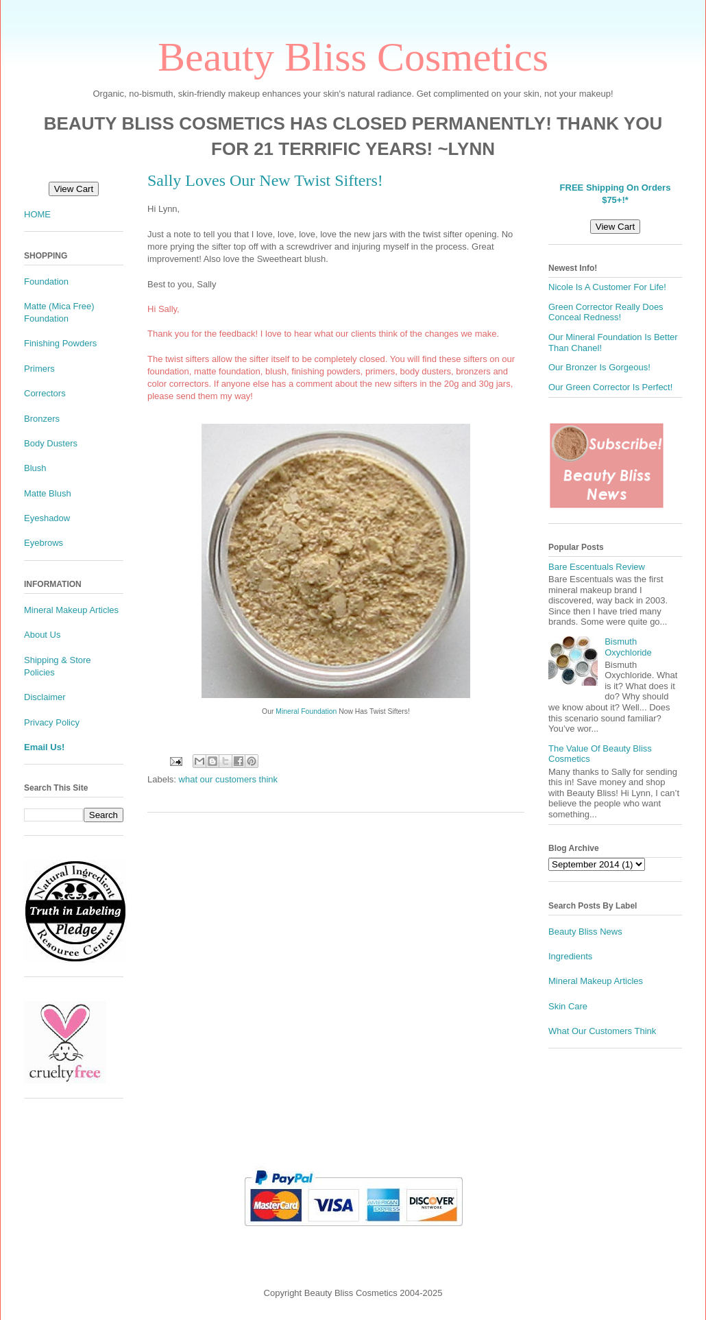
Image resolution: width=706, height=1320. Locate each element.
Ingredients (570, 956)
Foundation (46, 281)
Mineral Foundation (306, 711)
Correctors (45, 393)
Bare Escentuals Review (596, 567)
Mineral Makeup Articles (71, 610)
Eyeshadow (47, 518)
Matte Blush (47, 493)
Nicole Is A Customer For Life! (607, 287)
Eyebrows (43, 543)
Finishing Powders (60, 343)
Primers (39, 368)
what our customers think (228, 779)
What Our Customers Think (602, 1031)
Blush (35, 468)
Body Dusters (50, 443)
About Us (42, 634)
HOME (37, 214)
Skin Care (567, 1006)
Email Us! (44, 747)
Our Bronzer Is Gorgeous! (599, 367)
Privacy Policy (52, 722)
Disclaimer (45, 697)
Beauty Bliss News (585, 931)
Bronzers (42, 418)
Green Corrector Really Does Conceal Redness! (606, 312)
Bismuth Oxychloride (628, 647)
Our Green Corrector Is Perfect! (610, 387)
